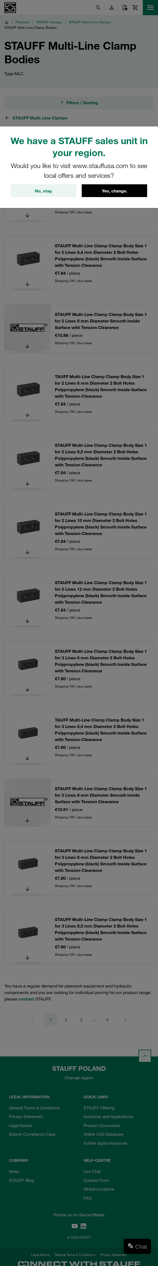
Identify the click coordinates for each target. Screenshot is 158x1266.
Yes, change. (114, 191)
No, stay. (43, 191)
